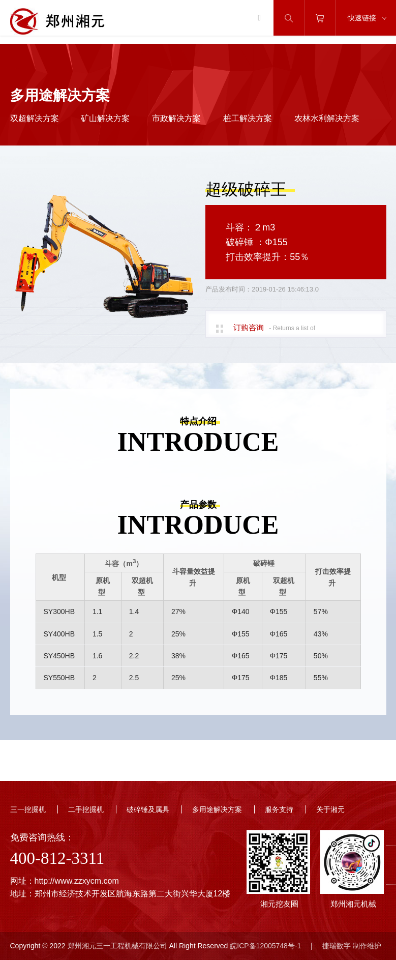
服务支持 (279, 809)
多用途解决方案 (217, 809)
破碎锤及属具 (148, 809)
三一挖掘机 (28, 809)
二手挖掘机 (86, 809)
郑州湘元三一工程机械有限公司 (117, 946)
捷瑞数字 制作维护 (351, 946)
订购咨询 (248, 327)
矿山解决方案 (105, 118)
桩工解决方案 (247, 118)
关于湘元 (330, 809)
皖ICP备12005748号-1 (265, 946)
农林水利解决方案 (326, 118)
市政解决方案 (176, 118)
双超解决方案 (34, 118)
